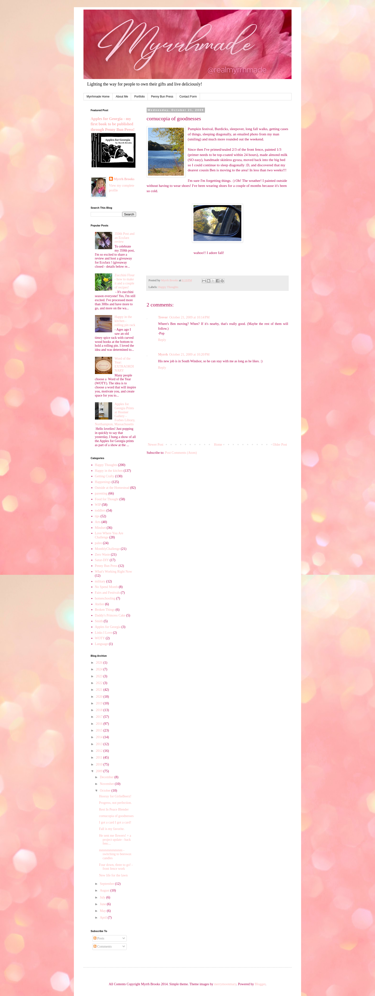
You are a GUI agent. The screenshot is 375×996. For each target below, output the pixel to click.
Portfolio (139, 96)
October (105, 790)
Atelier (99, 604)
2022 (100, 683)
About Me (122, 96)
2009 (100, 771)
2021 (100, 689)
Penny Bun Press (162, 96)
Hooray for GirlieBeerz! (115, 796)
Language (101, 644)
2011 (99, 757)
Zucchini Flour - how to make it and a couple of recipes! (125, 281)
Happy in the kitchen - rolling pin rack (125, 321)
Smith (99, 621)
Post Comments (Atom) (181, 453)
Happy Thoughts (168, 287)
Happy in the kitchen (109, 470)
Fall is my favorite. (112, 829)
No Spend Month (106, 587)
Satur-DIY (102, 560)
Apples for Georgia (108, 627)
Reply (162, 340)
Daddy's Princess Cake (110, 615)
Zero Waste (102, 554)
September (107, 884)
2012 (100, 751)
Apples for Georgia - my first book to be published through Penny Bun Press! (112, 124)
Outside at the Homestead (112, 487)
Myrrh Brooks (124, 179)
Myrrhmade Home (98, 96)
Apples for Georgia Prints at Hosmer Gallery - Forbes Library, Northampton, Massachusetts (115, 414)
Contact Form (188, 96)
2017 (100, 717)
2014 (100, 737)
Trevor (163, 317)
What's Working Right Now (113, 571)
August (105, 890)
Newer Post (155, 444)
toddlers (100, 510)
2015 (100, 730)
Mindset (100, 528)
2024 (100, 669)
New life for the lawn (113, 875)
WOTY (100, 638)
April (104, 917)
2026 (100, 662)
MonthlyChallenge (107, 549)
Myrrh (163, 354)
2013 (100, 744)
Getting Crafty (104, 476)
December (107, 777)
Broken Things (105, 609)
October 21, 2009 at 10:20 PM (189, 354)
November (107, 784)
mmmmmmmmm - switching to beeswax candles (115, 854)
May (103, 911)
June (103, 904)
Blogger (260, 984)
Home (218, 444)
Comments (103, 946)
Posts (99, 938)
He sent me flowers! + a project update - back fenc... (115, 840)
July (103, 897)
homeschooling (105, 598)
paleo (98, 543)
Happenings (103, 482)
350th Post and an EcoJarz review (124, 238)
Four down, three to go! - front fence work (116, 867)
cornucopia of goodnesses (116, 816)
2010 (100, 764)
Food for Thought (107, 499)
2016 (100, 723)
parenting (101, 493)
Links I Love (103, 632)
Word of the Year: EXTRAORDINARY (124, 364)
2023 (100, 676)
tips (97, 516)
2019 (100, 703)
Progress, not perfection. (115, 803)
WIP (98, 505)
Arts (98, 522)
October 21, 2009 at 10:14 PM (189, 317)
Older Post (280, 444)
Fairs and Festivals (107, 592)
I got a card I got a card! (115, 822)
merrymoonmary (225, 984)
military (100, 581)
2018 (100, 710)
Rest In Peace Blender (114, 809)
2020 (100, 696)
